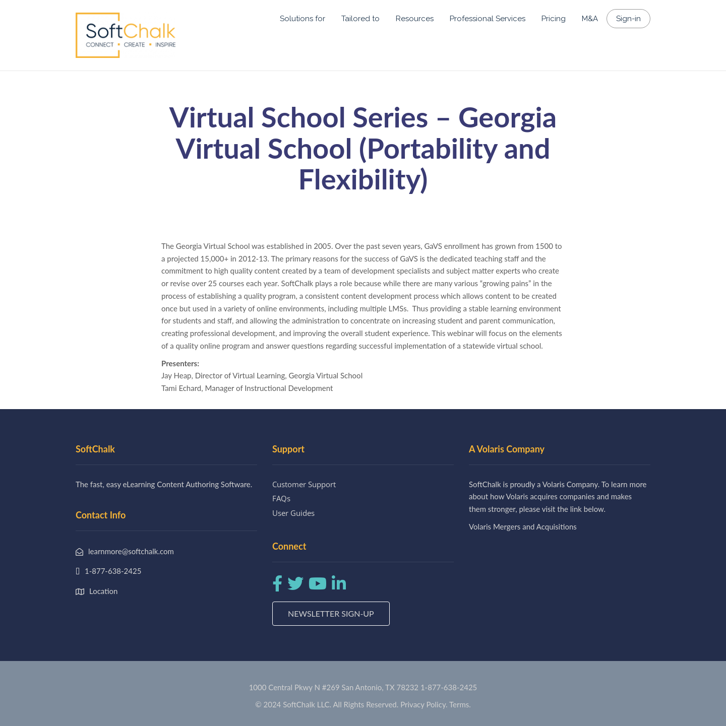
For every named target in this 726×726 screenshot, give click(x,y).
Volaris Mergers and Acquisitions (523, 526)
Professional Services (487, 18)
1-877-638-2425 (448, 687)
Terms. (460, 704)
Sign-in (628, 18)
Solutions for (302, 18)
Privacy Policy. (424, 704)
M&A (590, 18)
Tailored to (360, 18)
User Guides (293, 513)
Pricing (553, 18)
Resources (415, 18)
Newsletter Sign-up (331, 613)
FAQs (281, 498)
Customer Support (304, 484)
